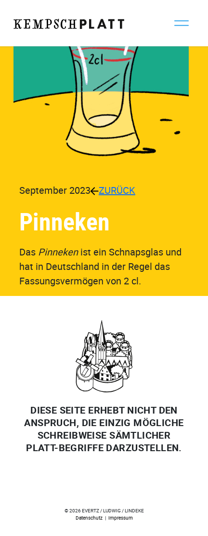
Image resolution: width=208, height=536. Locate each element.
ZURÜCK (113, 190)
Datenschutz (89, 517)
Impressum (120, 517)
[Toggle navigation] (182, 23)
